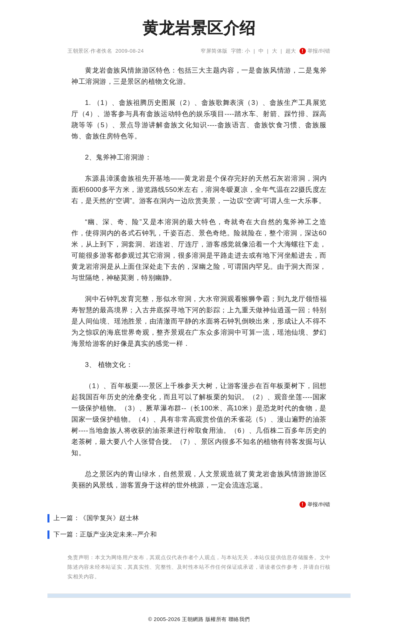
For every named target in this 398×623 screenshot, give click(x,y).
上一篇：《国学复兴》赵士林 (96, 518)
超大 (291, 51)
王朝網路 (192, 619)
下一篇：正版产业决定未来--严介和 (105, 534)
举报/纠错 (315, 51)
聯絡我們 (239, 619)
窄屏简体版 (214, 51)
